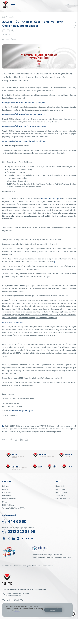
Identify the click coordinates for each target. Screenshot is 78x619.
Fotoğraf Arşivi (61, 492)
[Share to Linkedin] (21, 439)
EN (68, 5)
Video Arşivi (60, 496)
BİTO (40, 466)
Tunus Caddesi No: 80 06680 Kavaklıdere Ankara (17, 595)
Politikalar (6, 486)
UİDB (55, 466)
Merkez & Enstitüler (9, 499)
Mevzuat (5, 489)
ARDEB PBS (44, 455)
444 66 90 (17, 521)
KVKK (4, 502)
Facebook (23, 538)
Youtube (27, 538)
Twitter (9, 538)
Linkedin (13, 538)
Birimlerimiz (6, 496)
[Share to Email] (26, 439)
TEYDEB (68, 455)
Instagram (18, 538)
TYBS (70, 466)
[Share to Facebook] (11, 439)
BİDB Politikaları (8, 505)
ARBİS (14, 455)
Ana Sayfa (5, 17)
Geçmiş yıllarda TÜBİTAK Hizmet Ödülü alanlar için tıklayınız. (24, 126)
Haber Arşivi (60, 486)
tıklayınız (17, 611)
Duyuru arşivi (60, 489)
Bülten (32, 538)
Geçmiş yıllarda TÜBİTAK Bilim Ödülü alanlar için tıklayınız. (23, 102)
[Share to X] (16, 439)
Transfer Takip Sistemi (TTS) (13, 508)
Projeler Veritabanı (63, 499)
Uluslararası (6, 492)
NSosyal (4, 538)
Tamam (52, 610)
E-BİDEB (15, 466)
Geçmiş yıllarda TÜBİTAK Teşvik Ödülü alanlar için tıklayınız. (24, 141)
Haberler (11, 17)
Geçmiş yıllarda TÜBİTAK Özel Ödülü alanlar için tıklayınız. (23, 114)
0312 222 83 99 (21, 531)
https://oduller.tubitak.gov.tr (51, 199)
